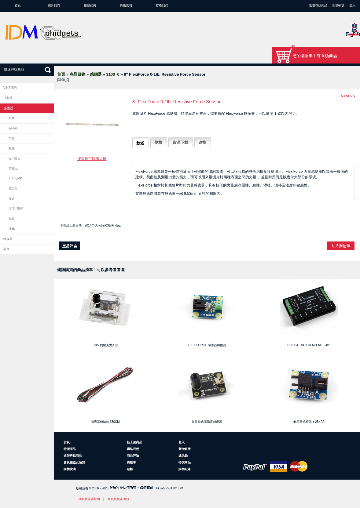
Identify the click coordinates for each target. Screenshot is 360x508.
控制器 (8, 98)
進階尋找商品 (318, 5)
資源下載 (180, 142)
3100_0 (112, 74)
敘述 (140, 143)
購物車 (131, 462)
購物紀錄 (184, 469)
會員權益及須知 (74, 462)
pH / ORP (15, 178)
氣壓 (12, 148)
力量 (12, 138)
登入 (352, 5)
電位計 (13, 188)
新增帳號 (338, 5)
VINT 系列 (10, 87)
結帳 (130, 469)
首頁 (18, 5)
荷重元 (13, 168)
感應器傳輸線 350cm (105, 421)
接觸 (12, 228)
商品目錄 (77, 74)
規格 (158, 142)
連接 (202, 142)
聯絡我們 (162, 5)
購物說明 (126, 5)
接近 (12, 198)
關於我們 (54, 5)
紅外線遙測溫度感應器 (207, 421)
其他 (6, 249)
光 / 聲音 (14, 158)
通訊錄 (183, 455)
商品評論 (133, 455)
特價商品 (70, 449)
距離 (12, 118)
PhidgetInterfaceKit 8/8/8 (308, 345)
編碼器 (13, 128)
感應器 (96, 74)
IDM (180, 488)
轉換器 (8, 239)
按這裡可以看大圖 (92, 159)
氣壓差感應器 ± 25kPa (308, 421)
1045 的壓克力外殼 (105, 345)
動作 (12, 218)
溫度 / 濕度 (16, 208)
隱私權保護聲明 (89, 499)
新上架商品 (134, 442)
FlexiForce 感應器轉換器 (207, 345)
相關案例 (90, 5)
